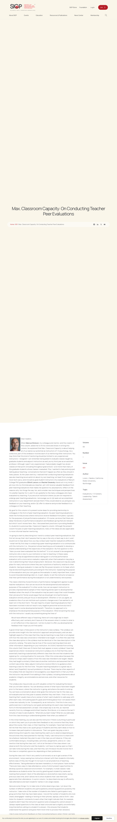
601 (16, 224)
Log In (93, 7)
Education (39, 15)
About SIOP (13, 15)
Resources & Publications (58, 15)
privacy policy (84, 818)
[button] (106, 15)
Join (101, 7)
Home (12, 224)
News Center (78, 15)
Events (26, 15)
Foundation (83, 7)
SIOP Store (73, 7)
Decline (109, 818)
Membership (95, 15)
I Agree (97, 818)
